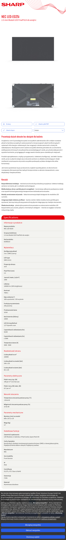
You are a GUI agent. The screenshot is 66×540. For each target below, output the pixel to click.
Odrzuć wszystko (33, 530)
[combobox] (49, 130)
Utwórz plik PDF (42, 124)
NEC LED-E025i (10, 16)
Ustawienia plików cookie (51, 517)
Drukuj (7, 124)
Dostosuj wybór (33, 537)
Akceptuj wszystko (33, 525)
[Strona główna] (12, 4)
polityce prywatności (48, 519)
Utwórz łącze (9, 130)
